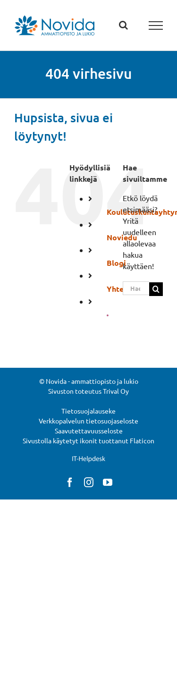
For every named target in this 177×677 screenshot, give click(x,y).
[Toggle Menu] (156, 25)
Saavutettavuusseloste (89, 430)
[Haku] (156, 289)
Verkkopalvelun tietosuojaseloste (88, 420)
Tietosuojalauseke (88, 410)
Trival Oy (116, 391)
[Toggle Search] (123, 25)
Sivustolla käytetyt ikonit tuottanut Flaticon (88, 440)
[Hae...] (136, 288)
